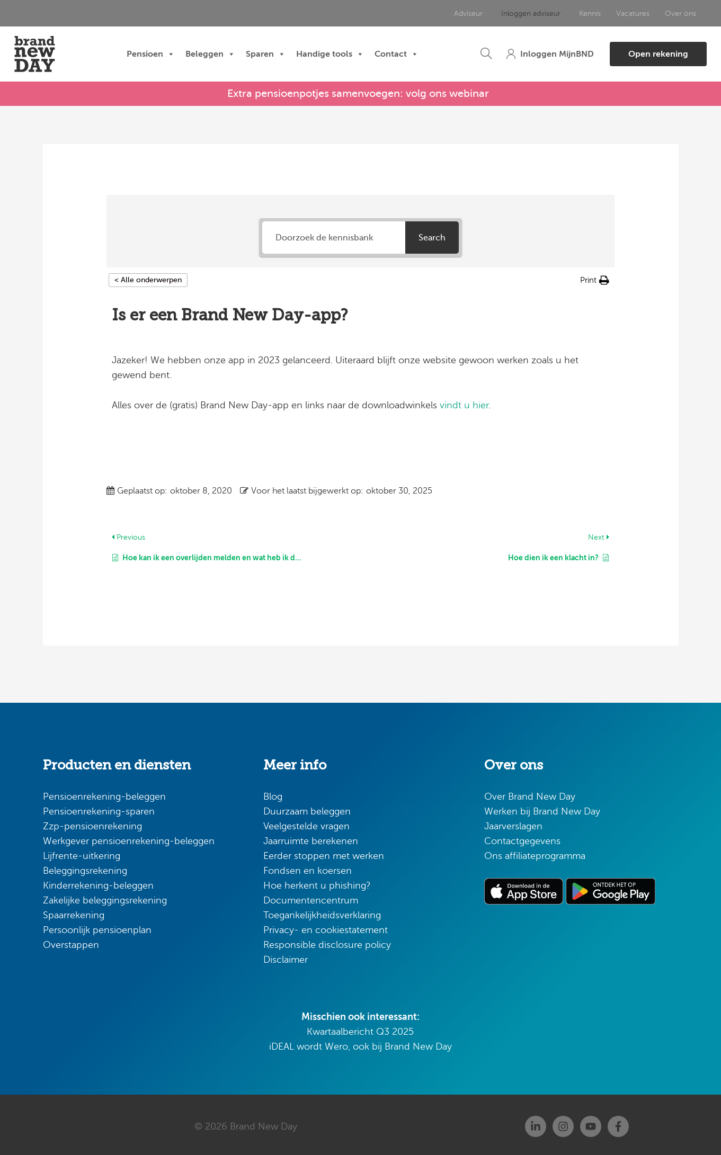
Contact (397, 54)
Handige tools (330, 54)
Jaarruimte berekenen (310, 837)
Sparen (266, 54)
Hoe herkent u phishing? (317, 882)
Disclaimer (285, 956)
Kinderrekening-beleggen (98, 882)
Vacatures (608, 13)
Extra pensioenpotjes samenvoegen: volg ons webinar (358, 92)
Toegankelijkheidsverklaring (322, 912)
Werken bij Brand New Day (542, 808)
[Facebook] (618, 1123)
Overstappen (71, 941)
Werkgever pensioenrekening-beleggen (129, 837)
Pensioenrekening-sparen (99, 808)
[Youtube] (590, 1123)
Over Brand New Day (529, 793)
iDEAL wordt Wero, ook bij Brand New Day (360, 1043)
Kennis (566, 13)
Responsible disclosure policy (327, 941)
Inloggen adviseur (510, 13)
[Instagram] (563, 1123)
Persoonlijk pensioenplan (97, 926)
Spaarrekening (73, 912)
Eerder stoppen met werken (323, 852)
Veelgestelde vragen (306, 823)
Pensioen (151, 54)
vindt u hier (464, 402)
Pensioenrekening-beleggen (104, 793)
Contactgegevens (522, 837)
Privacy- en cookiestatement (325, 926)
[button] (458, 54)
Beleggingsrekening (85, 867)
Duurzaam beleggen (307, 808)
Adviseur (452, 13)
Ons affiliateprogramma (534, 852)
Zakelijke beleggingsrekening (105, 897)
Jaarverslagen (513, 823)
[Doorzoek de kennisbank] (334, 235)
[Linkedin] (535, 1123)
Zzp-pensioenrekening (92, 823)
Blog (272, 793)
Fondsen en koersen (307, 867)
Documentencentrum (310, 897)
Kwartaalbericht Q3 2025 (360, 1028)
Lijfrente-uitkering (81, 852)
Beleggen (210, 54)
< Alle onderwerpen (148, 277)
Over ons (655, 13)
